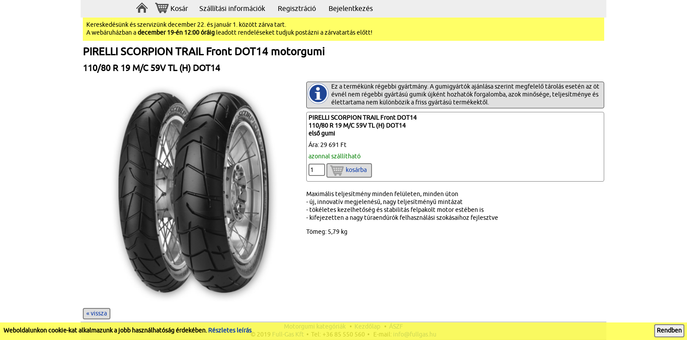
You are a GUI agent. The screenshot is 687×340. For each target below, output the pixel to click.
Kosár (171, 9)
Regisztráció (297, 9)
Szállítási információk (232, 9)
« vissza (96, 313)
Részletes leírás (229, 330)
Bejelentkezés (351, 9)
